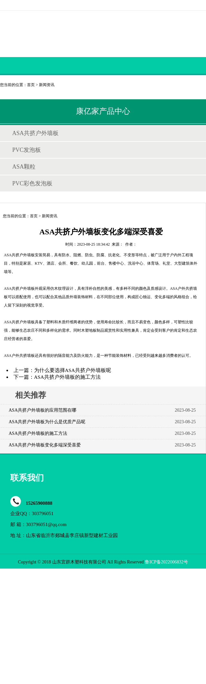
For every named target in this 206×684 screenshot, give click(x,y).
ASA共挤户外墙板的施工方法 (67, 377)
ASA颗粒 (23, 166)
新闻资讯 (46, 85)
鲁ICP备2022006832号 (166, 562)
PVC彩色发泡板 (32, 183)
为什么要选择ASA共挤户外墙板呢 (72, 370)
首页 (31, 85)
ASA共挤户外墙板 (35, 133)
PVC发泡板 (26, 150)
